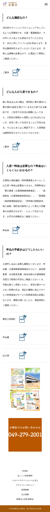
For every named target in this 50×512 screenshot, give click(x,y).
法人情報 (25, 494)
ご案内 (6, 72)
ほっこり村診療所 (25, 476)
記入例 (6, 355)
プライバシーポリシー (25, 485)
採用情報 (25, 490)
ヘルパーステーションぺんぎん (25, 480)
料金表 (6, 230)
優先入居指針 (9, 319)
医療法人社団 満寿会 (25, 499)
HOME (25, 471)
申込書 (6, 337)
